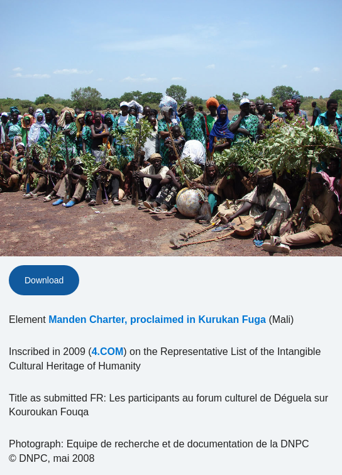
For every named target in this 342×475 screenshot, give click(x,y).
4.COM (108, 351)
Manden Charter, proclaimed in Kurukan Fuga (157, 319)
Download (44, 280)
